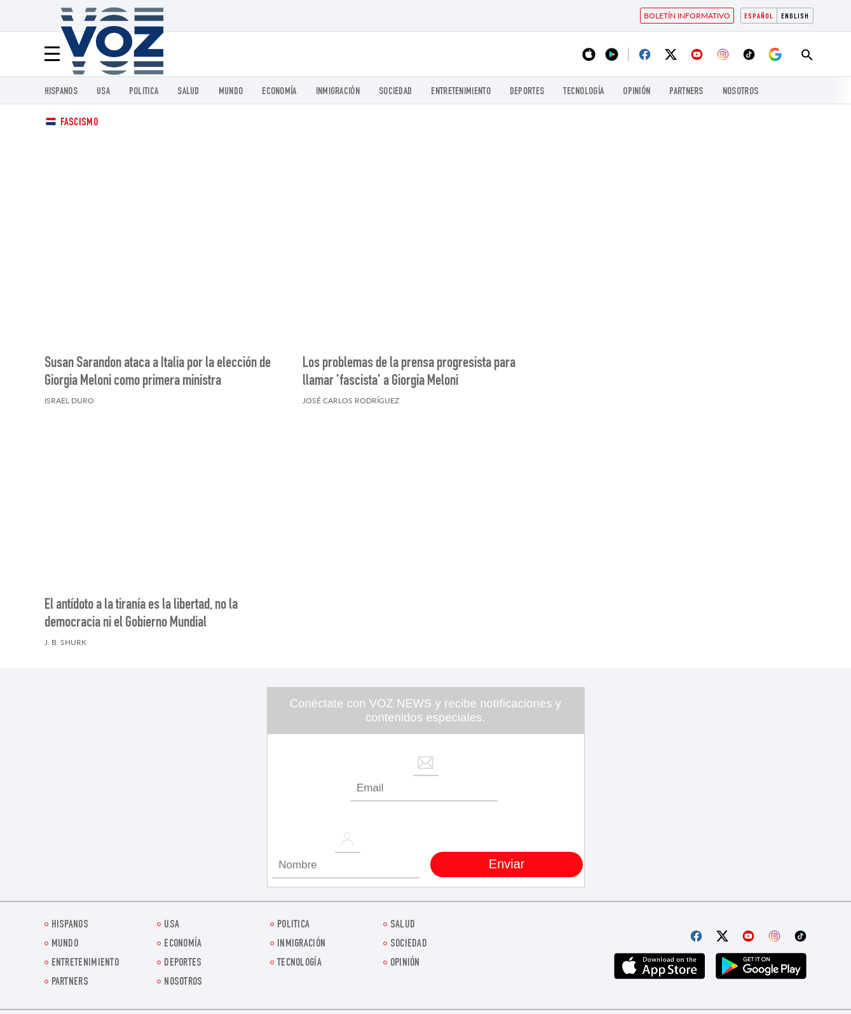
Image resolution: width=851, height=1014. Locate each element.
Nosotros (740, 92)
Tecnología (583, 92)
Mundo (231, 92)
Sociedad (395, 92)
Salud (188, 92)
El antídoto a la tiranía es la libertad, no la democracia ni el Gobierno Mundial (141, 614)
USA (103, 92)
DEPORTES (527, 92)
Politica (143, 92)
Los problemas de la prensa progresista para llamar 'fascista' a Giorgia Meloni (409, 372)
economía (279, 92)
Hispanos (61, 92)
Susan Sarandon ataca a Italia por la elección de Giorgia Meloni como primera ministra (157, 372)
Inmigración (338, 92)
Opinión (636, 92)
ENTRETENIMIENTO (461, 92)
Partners (686, 92)
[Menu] (52, 54)
